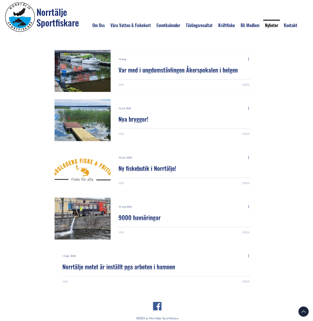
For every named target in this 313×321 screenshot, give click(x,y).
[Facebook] (157, 306)
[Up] (303, 311)
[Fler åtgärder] (250, 59)
